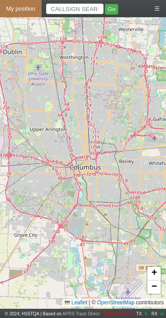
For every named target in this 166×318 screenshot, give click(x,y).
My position (20, 8)
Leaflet (76, 302)
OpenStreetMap (116, 302)
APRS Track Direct (80, 313)
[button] (154, 273)
